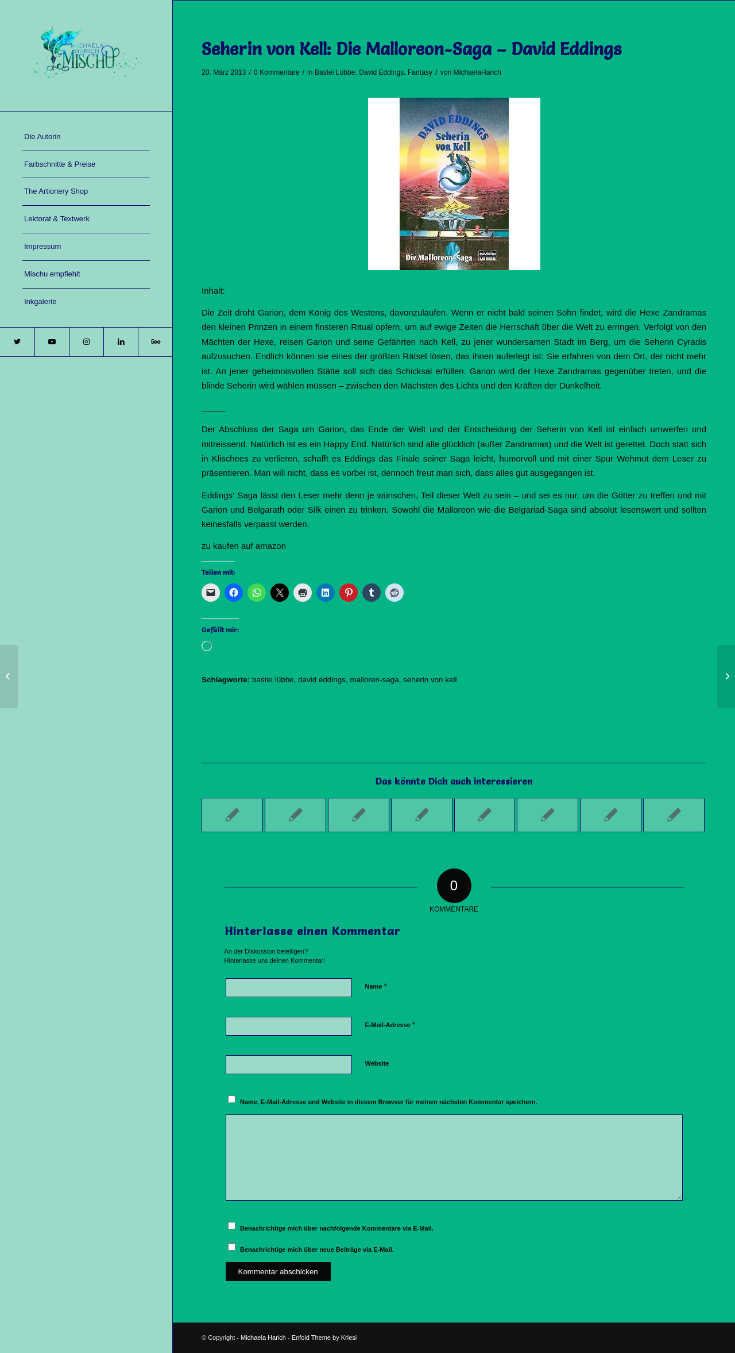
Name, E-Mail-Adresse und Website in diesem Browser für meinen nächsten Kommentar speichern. (388, 1101)
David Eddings (381, 72)
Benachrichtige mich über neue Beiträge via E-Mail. (317, 1249)
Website (377, 1063)
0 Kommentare (276, 72)
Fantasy (420, 72)
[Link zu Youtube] (51, 342)
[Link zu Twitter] (17, 342)
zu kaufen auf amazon (244, 546)
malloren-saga (374, 679)
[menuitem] (86, 137)
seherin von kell (430, 679)
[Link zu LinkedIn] (120, 342)
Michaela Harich (263, 1337)
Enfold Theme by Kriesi (324, 1337)
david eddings (322, 679)
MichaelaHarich (477, 72)
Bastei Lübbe (335, 72)
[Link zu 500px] (155, 342)
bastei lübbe (272, 679)
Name (376, 986)
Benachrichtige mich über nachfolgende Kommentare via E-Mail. (337, 1228)
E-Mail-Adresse (390, 1024)
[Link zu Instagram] (86, 342)
